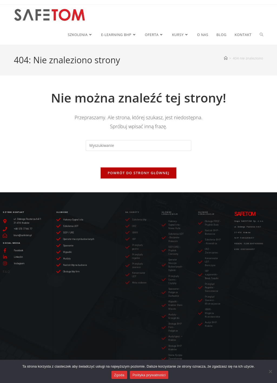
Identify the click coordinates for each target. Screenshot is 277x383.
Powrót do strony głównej (139, 172)
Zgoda (119, 375)
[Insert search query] (138, 145)
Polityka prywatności (149, 375)
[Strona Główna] (225, 58)
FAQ (6, 272)
